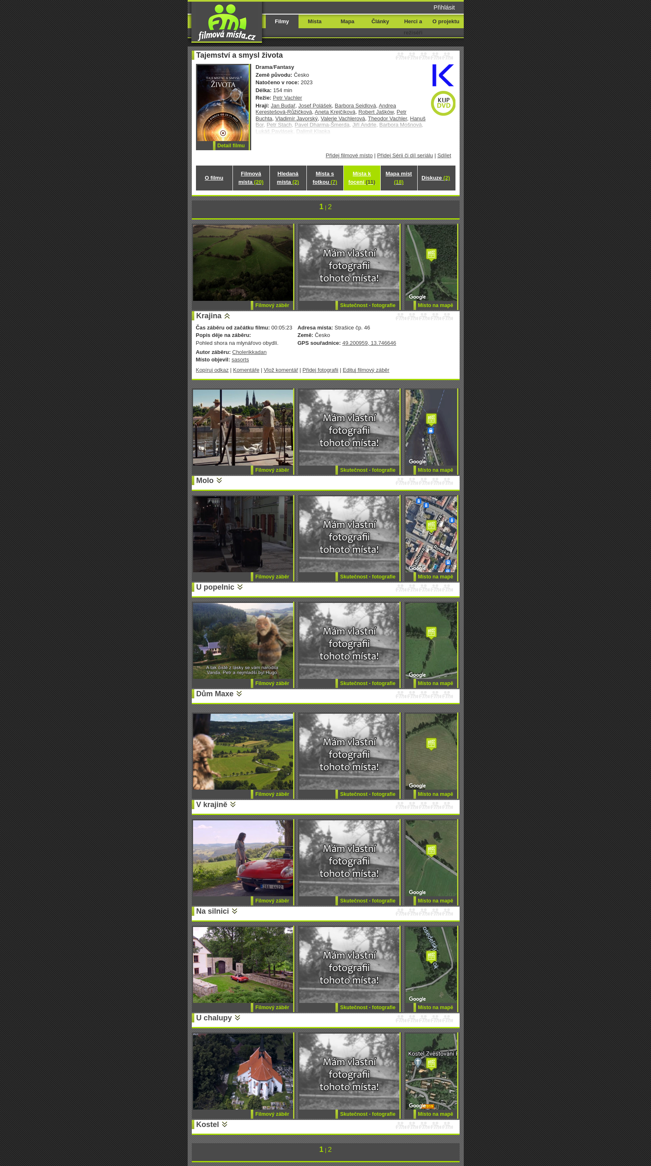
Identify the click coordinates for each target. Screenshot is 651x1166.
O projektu (446, 21)
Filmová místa (250, 178)
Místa (314, 21)
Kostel (207, 1124)
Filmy (282, 21)
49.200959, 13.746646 (369, 343)
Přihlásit (444, 7)
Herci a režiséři (413, 27)
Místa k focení (361, 178)
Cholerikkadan (249, 352)
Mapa (347, 21)
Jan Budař (283, 105)
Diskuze (435, 178)
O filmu (214, 178)
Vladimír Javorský (296, 118)
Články (380, 21)
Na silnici (212, 911)
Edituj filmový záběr (366, 370)
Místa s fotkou (325, 178)
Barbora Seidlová (355, 105)
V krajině (212, 804)
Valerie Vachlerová (343, 118)
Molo (205, 480)
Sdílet (444, 155)
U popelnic (215, 587)
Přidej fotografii (320, 370)
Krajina (209, 316)
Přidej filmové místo (349, 155)
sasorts (240, 359)
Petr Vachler (287, 98)
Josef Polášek (315, 105)
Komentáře (246, 370)
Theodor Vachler (387, 118)
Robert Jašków (376, 112)
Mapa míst (399, 178)
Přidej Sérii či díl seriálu (405, 155)
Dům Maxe (215, 694)
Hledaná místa (288, 178)
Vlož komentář (281, 370)
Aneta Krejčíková (335, 112)
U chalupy (214, 1018)
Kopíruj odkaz (212, 370)
